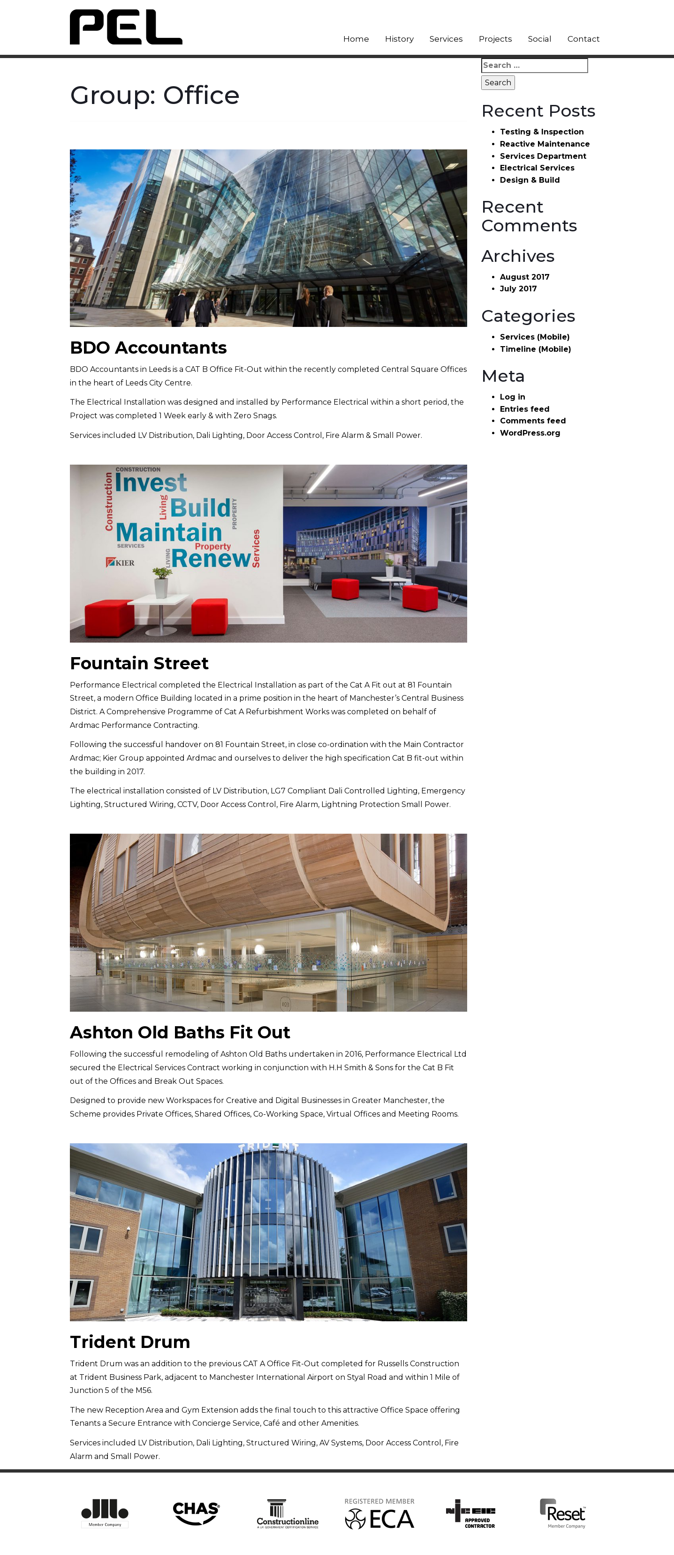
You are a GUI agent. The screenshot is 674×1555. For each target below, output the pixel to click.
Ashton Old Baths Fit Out (180, 1032)
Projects (495, 39)
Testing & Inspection (542, 131)
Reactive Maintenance (545, 144)
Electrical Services (537, 167)
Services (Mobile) (535, 337)
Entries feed (525, 409)
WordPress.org (530, 433)
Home (356, 39)
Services (446, 39)
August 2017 (525, 277)
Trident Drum (130, 1342)
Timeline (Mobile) (535, 349)
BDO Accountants (148, 347)
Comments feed (533, 420)
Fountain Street (139, 663)
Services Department (543, 156)
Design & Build (530, 180)
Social (540, 39)
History (399, 39)
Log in (512, 396)
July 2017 (518, 288)
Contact (584, 39)
